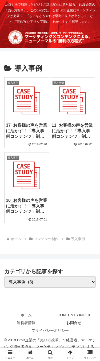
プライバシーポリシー (50, 330)
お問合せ (73, 323)
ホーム (26, 315)
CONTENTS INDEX (73, 315)
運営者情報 (26, 323)
